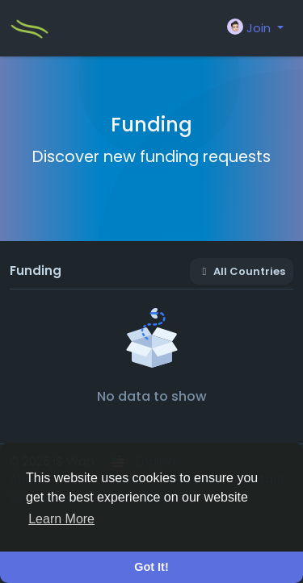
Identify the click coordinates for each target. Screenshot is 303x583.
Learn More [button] (61, 519)
